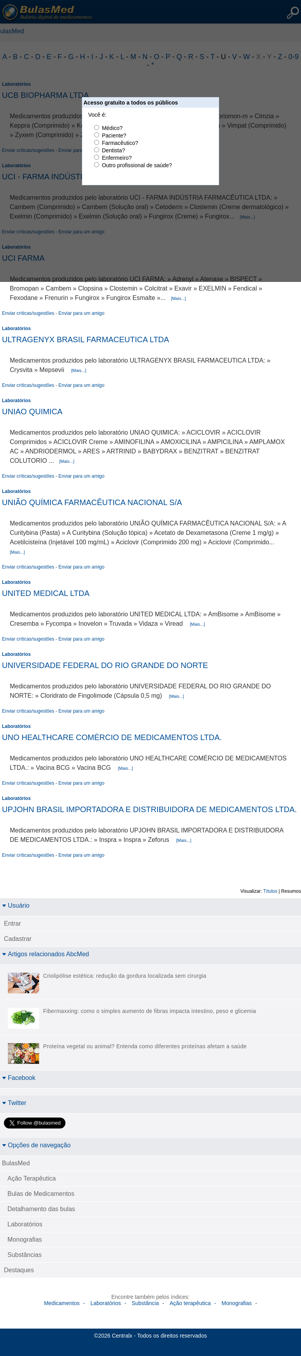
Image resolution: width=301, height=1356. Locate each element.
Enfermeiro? (117, 158)
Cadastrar (17, 938)
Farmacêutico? (120, 143)
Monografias (24, 1239)
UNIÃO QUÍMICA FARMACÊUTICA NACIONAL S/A (92, 502)
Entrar (12, 923)
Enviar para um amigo (81, 313)
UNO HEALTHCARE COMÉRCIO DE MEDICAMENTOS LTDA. (112, 737)
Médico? (112, 128)
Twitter (14, 1103)
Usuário (15, 905)
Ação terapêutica (190, 1303)
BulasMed (16, 1163)
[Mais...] (178, 298)
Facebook (18, 1077)
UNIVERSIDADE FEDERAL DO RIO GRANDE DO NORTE (105, 665)
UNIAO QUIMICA (32, 411)
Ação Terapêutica (31, 1178)
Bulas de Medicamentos (40, 1193)
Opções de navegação (36, 1145)
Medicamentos (62, 1303)
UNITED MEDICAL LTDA (45, 593)
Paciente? (114, 135)
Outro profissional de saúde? (137, 165)
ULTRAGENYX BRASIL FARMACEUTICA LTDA (85, 339)
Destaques (19, 1270)
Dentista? (113, 150)
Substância (145, 1303)
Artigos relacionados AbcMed (45, 954)
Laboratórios (16, 328)
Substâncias (24, 1254)
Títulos (270, 891)
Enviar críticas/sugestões (28, 313)
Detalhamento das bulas (41, 1209)
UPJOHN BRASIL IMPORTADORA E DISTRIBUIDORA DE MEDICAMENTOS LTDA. (149, 809)
